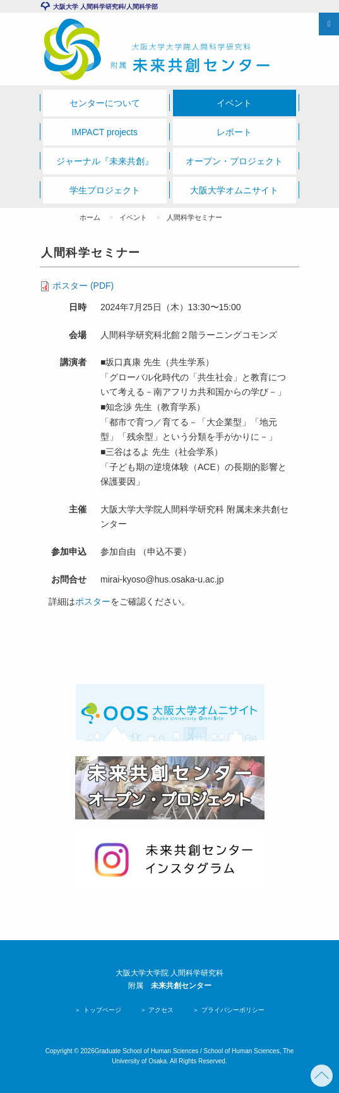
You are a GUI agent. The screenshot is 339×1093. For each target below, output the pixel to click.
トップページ (101, 1009)
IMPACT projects (104, 132)
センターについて (104, 103)
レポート (234, 132)
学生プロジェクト (104, 190)
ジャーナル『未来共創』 (104, 161)
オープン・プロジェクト (234, 161)
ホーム (90, 217)
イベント (234, 103)
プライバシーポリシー (232, 1009)
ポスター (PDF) (83, 286)
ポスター (92, 601)
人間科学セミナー (194, 217)
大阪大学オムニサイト (234, 190)
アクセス (160, 1009)
